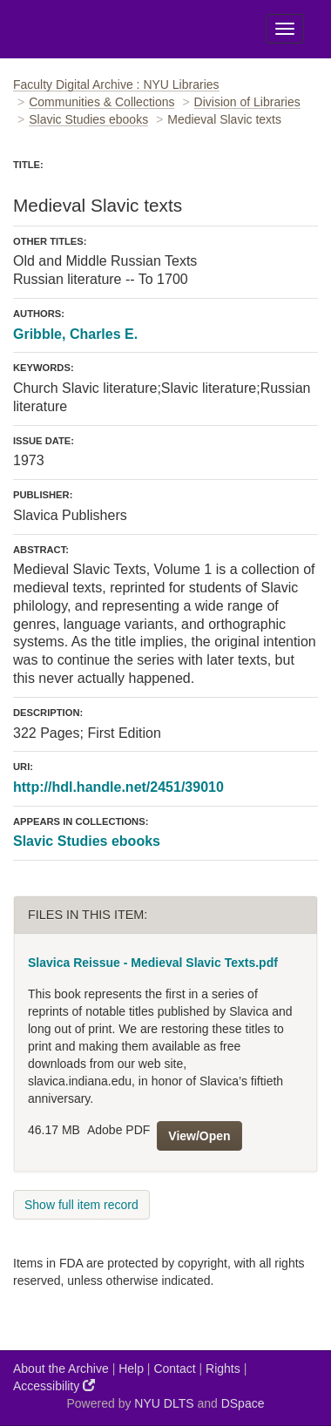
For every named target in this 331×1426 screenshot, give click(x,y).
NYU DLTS (163, 1403)
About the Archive (61, 1368)
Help (131, 1368)
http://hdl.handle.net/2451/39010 (118, 787)
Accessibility (54, 1385)
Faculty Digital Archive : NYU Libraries (116, 84)
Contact (174, 1368)
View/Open (199, 1136)
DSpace (243, 1403)
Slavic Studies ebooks (88, 119)
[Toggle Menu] (285, 29)
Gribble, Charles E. (75, 334)
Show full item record (81, 1205)
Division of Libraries (247, 102)
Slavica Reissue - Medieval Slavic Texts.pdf (153, 963)
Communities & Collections (101, 102)
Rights (223, 1368)
